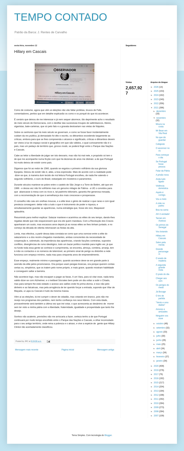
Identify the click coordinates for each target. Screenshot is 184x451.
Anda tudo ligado (160, 180)
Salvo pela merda (161, 243)
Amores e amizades (161, 310)
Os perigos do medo (162, 286)
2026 (156, 87)
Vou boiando (162, 231)
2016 (156, 378)
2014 (156, 386)
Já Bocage (161, 291)
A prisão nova (162, 175)
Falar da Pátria (163, 171)
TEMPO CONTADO (60, 17)
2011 (156, 399)
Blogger (108, 435)
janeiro (159, 361)
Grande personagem (162, 251)
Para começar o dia (162, 156)
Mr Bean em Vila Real (161, 131)
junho (159, 340)
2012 (156, 395)
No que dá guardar (161, 138)
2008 (156, 411)
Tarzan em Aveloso (161, 219)
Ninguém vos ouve (162, 317)
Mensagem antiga (105, 349)
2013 (156, 391)
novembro (161, 118)
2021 (156, 107)
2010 (156, 403)
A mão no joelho (160, 204)
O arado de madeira (161, 259)
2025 (156, 91)
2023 (156, 99)
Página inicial (68, 349)
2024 (156, 95)
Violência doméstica (162, 187)
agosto (159, 332)
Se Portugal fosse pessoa (161, 164)
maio (158, 344)
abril (158, 348)
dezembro (161, 111)
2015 (156, 382)
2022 (156, 103)
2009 (156, 407)
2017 (156, 374)
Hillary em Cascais (161, 236)
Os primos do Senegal (162, 226)
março (159, 352)
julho (158, 336)
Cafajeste (160, 144)
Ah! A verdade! (162, 214)
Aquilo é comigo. (161, 193)
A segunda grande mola (161, 267)
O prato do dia (162, 274)
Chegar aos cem (161, 279)
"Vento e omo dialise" (162, 303)
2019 (156, 370)
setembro (161, 328)
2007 (156, 415)
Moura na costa (160, 125)
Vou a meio (161, 199)
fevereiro (160, 356)
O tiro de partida (160, 297)
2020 (156, 366)
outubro (160, 323)
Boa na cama (162, 210)
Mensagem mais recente (26, 349)
